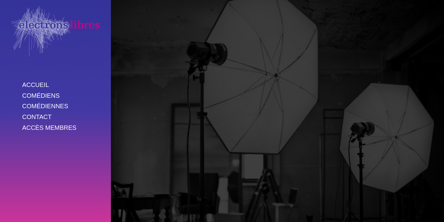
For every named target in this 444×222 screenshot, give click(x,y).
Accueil (35, 84)
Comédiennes (45, 106)
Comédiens (41, 95)
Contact (37, 116)
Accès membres (49, 127)
